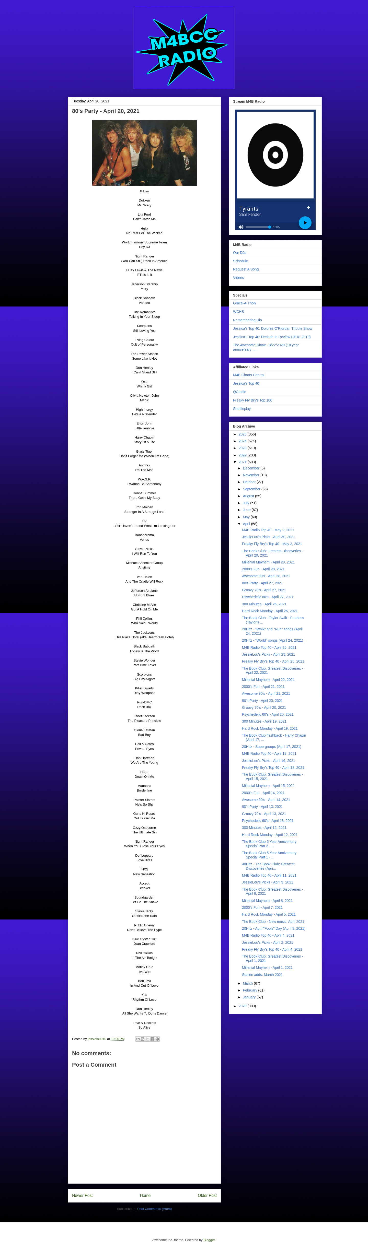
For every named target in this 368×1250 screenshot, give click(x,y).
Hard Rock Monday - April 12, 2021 (270, 835)
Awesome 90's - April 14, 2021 (266, 800)
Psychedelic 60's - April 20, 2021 (268, 714)
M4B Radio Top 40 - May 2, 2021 (268, 530)
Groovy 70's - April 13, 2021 (264, 814)
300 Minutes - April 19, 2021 (264, 721)
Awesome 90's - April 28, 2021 (266, 576)
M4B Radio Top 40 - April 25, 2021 (269, 647)
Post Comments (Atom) (154, 1209)
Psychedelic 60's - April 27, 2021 (268, 597)
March (248, 983)
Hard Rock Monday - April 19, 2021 (270, 728)
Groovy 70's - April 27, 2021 (264, 590)
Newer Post (82, 1195)
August (249, 496)
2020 (243, 1006)
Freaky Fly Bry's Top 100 (252, 400)
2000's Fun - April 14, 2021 (263, 793)
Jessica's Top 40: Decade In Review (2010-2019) (272, 337)
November (251, 475)
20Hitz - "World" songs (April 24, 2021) (272, 640)
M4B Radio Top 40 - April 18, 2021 (269, 753)
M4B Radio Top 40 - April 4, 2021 (268, 935)
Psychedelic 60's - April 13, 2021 (268, 821)
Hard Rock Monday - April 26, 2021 (270, 611)
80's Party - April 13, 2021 (262, 807)
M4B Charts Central (248, 375)
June (247, 510)
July (246, 503)
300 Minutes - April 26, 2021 (264, 604)
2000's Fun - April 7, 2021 (262, 907)
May (246, 517)
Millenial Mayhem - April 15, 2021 (268, 786)
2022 (243, 455)
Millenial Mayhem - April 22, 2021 (268, 680)
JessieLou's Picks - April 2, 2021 (267, 942)
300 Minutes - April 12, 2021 (264, 828)
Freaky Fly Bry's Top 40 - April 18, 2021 (273, 767)
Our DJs (239, 253)
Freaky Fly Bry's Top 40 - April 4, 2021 (272, 949)
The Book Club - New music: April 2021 (273, 921)
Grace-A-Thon (244, 303)
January (250, 997)
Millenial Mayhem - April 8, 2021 (267, 901)
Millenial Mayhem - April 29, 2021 (268, 562)
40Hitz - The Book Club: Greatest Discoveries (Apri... (268, 866)
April (247, 524)
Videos (238, 278)
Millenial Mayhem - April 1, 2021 (267, 967)
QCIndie (239, 392)
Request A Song (246, 269)
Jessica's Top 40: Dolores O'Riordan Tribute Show (272, 328)
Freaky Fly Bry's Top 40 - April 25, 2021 (273, 661)
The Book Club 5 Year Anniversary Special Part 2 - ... (269, 844)
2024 (243, 441)
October (250, 482)
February (250, 990)
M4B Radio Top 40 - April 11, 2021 (269, 875)
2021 (243, 462)
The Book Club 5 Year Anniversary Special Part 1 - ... (269, 855)
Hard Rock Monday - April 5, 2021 (269, 914)
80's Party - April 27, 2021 (262, 583)
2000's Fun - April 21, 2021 (263, 687)
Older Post (207, 1195)
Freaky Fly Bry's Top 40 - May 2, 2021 (272, 544)
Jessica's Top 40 (246, 383)
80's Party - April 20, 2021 (262, 701)
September (252, 489)
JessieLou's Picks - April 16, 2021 (268, 761)
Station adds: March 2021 (262, 975)
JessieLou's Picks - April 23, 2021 (268, 654)
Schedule (240, 261)
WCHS (238, 312)
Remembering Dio (247, 320)
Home (145, 1195)
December (251, 468)
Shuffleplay (242, 409)
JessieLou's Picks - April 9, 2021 (267, 882)
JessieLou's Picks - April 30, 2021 (268, 537)
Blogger (209, 1240)
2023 (243, 448)
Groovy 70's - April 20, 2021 (264, 707)
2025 (243, 434)
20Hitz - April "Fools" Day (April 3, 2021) (273, 928)
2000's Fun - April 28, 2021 (263, 569)
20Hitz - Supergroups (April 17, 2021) (271, 747)
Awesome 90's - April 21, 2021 (266, 693)
